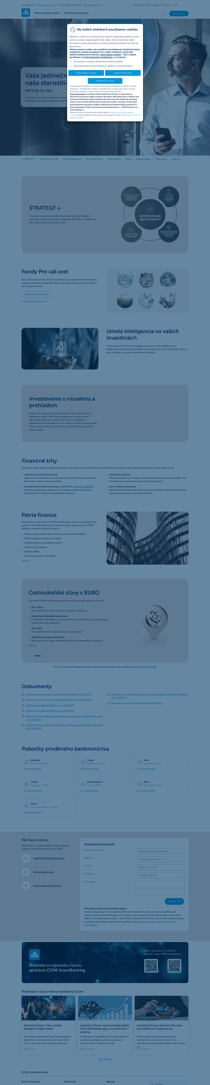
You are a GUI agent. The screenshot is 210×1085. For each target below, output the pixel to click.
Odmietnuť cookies (105, 81)
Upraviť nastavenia (123, 73)
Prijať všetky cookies (86, 73)
